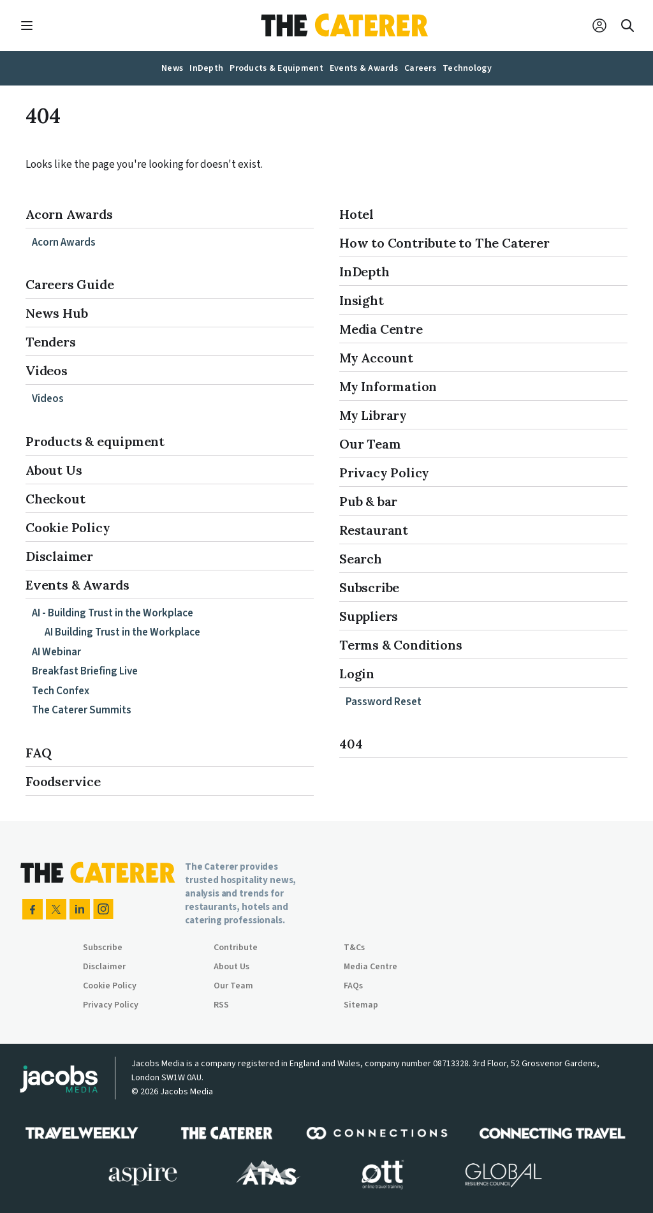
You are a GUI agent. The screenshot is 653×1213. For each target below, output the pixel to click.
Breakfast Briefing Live (85, 671)
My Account (376, 358)
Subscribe (369, 587)
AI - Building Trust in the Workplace (112, 613)
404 (350, 744)
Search (360, 559)
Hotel (356, 214)
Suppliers (368, 616)
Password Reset (384, 702)
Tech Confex (60, 691)
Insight (361, 300)
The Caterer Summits (81, 710)
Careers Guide (70, 284)
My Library (373, 415)
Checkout (55, 499)
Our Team (369, 444)
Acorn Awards (69, 214)
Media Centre (381, 329)
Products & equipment (95, 441)
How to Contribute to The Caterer (444, 243)
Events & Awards (77, 585)
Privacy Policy (384, 472)
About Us (54, 470)
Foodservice (63, 781)
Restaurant (373, 530)
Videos (47, 370)
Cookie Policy (68, 527)
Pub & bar (368, 501)
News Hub (56, 313)
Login (356, 673)
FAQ (38, 753)
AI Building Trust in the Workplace (122, 632)
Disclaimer (59, 556)
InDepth (364, 271)
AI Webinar (56, 652)
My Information (388, 386)
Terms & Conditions (400, 645)
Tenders (51, 342)
